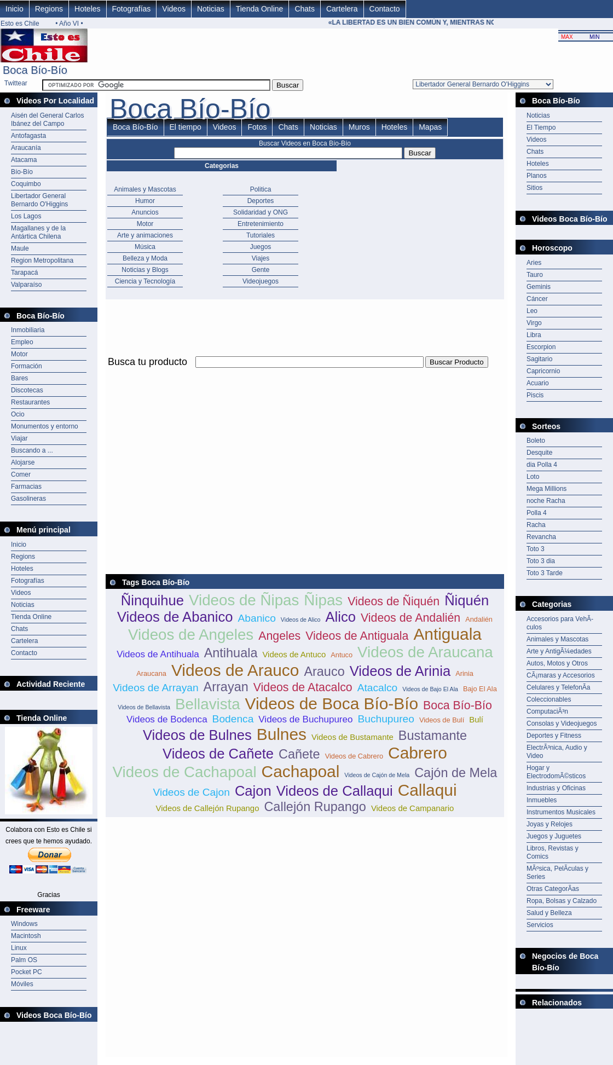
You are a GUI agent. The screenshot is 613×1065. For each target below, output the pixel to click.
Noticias (210, 8)
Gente (261, 270)
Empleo (22, 342)
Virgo (534, 323)
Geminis (539, 287)
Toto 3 (536, 549)
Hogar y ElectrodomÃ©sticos (556, 772)
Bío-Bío (22, 172)
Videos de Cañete (218, 753)
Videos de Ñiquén (393, 601)
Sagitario (539, 359)
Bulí (476, 719)
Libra (534, 335)
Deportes (260, 201)
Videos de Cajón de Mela (376, 775)
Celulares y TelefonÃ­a (559, 687)
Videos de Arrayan (155, 687)
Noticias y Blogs (145, 270)
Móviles (22, 984)
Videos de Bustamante (352, 737)
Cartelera (342, 8)
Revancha (541, 537)
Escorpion (541, 347)
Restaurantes (30, 402)
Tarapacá (24, 272)
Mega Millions (546, 489)
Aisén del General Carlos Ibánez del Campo (47, 120)
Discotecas (27, 390)
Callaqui (427, 790)
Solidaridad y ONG (260, 212)
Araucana (151, 673)
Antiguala (447, 634)
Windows (24, 924)
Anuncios (144, 212)
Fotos (257, 127)
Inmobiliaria (27, 330)
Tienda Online (260, 8)
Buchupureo (385, 719)
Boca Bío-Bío (135, 127)
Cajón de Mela (455, 773)
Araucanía (26, 148)
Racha (536, 525)
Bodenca (233, 719)
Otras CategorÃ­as (553, 889)
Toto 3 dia (541, 561)
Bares (19, 378)
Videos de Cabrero (354, 756)
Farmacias (26, 486)
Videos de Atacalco (302, 687)
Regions (49, 8)
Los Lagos (26, 216)
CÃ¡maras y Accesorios (561, 675)
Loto (533, 477)
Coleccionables (549, 699)
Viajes (260, 258)
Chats (304, 8)
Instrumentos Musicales (561, 812)
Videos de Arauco (235, 670)
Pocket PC (26, 972)
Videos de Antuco (294, 654)
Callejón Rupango (315, 807)
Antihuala (231, 653)
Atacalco (377, 687)
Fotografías (131, 8)
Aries (534, 263)
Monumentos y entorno (44, 426)
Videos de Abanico (175, 616)
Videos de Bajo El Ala (430, 689)
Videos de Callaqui (334, 790)
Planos (537, 176)
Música (145, 247)
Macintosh (26, 936)
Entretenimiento (261, 224)
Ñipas (323, 600)
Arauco (324, 671)
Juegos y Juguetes (554, 836)
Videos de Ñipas (244, 600)
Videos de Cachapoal (185, 771)
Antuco (341, 655)
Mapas (430, 127)
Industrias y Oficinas (556, 788)
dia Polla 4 (542, 464)
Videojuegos (260, 281)
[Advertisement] (234, 446)
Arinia (464, 673)
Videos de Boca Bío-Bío (332, 703)
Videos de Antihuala (158, 654)
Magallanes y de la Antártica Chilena (38, 232)
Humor (145, 201)
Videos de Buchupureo (305, 719)
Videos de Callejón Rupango (207, 808)
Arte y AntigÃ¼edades (559, 651)
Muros (359, 127)
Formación (26, 366)
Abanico (257, 618)
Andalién (479, 619)
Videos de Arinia (400, 671)
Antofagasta (28, 136)
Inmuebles (542, 800)
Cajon (253, 790)
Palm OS (24, 960)
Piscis (535, 395)
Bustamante (432, 735)
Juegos (260, 247)
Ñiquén (466, 600)
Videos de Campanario (412, 808)
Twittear (15, 83)
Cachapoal (301, 771)
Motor (19, 354)
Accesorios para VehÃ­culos (560, 623)
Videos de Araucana (425, 652)
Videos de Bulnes (197, 735)
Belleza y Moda (145, 258)
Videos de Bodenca (166, 719)
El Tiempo (541, 127)
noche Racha (546, 501)
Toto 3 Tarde (545, 573)
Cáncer (537, 299)
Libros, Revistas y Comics (553, 852)
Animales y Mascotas (145, 189)
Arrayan (226, 687)
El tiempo (185, 127)
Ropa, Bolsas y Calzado (562, 901)
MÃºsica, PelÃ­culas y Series (557, 873)
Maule (20, 248)
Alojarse (22, 462)
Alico (341, 616)
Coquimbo (26, 184)
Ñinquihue (152, 600)
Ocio (18, 414)
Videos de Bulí (441, 720)
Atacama (24, 160)
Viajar (19, 438)
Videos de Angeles (190, 634)
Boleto (536, 440)
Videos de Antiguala (356, 636)
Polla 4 (537, 513)
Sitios (534, 188)
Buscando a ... (32, 450)
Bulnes (282, 734)
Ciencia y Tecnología (145, 281)
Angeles (279, 636)
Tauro (535, 275)
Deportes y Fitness (554, 735)
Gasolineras (28, 498)
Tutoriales (260, 235)
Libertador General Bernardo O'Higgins (39, 200)
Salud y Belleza (549, 913)
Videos (174, 8)
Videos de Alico (301, 619)
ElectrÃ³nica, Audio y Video (557, 752)
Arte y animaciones (145, 235)
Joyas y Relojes (549, 824)
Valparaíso (26, 284)
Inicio (14, 8)
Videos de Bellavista (144, 707)
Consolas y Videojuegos (562, 723)
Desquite (539, 452)
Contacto (384, 8)
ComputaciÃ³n (547, 711)
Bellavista (207, 704)
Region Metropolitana (42, 260)
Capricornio (543, 371)
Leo (532, 311)
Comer (21, 474)
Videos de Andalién (410, 617)
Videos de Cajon (191, 792)
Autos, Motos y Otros (557, 663)
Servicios (540, 925)
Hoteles (87, 8)
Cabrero (417, 753)
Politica (260, 189)
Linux (19, 948)
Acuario (538, 383)
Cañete (299, 754)
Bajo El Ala (480, 689)
